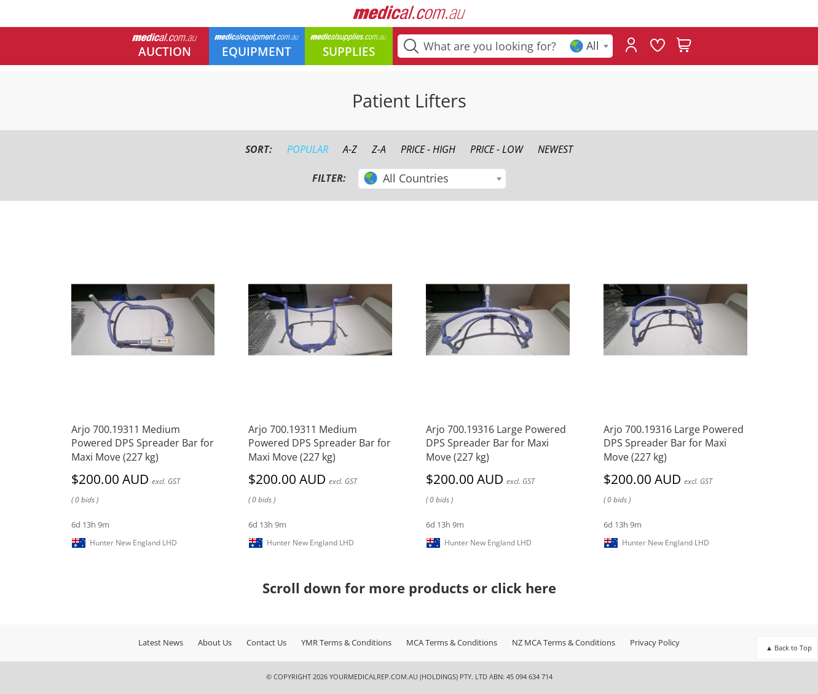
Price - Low (496, 149)
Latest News (160, 642)
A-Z (350, 149)
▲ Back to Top (789, 647)
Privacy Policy (655, 642)
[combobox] (590, 46)
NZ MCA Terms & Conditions (563, 642)
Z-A (379, 149)
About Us (215, 642)
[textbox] (590, 45)
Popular (307, 149)
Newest (555, 149)
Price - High (428, 149)
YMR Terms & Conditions (346, 642)
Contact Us (266, 642)
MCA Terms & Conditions (451, 642)
